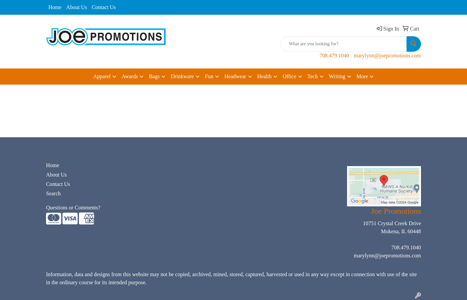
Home (54, 7)
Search (53, 193)
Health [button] (264, 76)
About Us (76, 7)
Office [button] (289, 76)
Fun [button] (209, 76)
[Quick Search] (343, 44)
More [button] (362, 76)
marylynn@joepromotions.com (387, 55)
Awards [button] (130, 76)
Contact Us (104, 7)
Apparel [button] (102, 76)
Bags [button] (154, 76)
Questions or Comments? (73, 207)
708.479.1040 (334, 55)
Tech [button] (312, 76)
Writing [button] (337, 76)
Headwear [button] (235, 76)
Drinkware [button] (182, 76)
